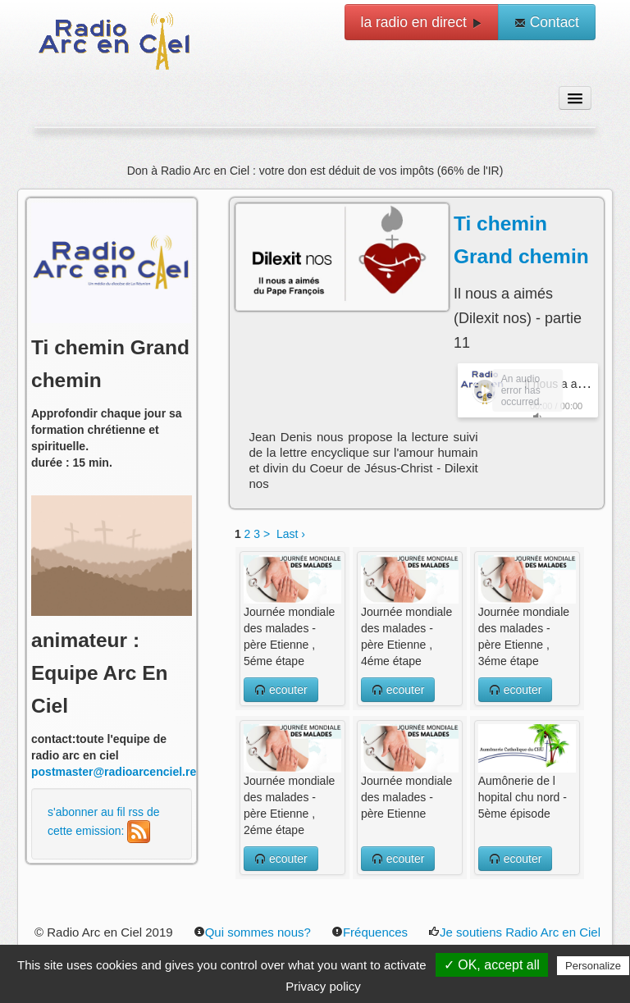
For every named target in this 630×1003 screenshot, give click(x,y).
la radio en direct (421, 22)
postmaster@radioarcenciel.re (113, 771)
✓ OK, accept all (492, 965)
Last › (290, 533)
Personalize (593, 966)
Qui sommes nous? (252, 932)
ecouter (281, 689)
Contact (546, 22)
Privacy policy (323, 986)
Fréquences (369, 932)
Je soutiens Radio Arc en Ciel (514, 932)
